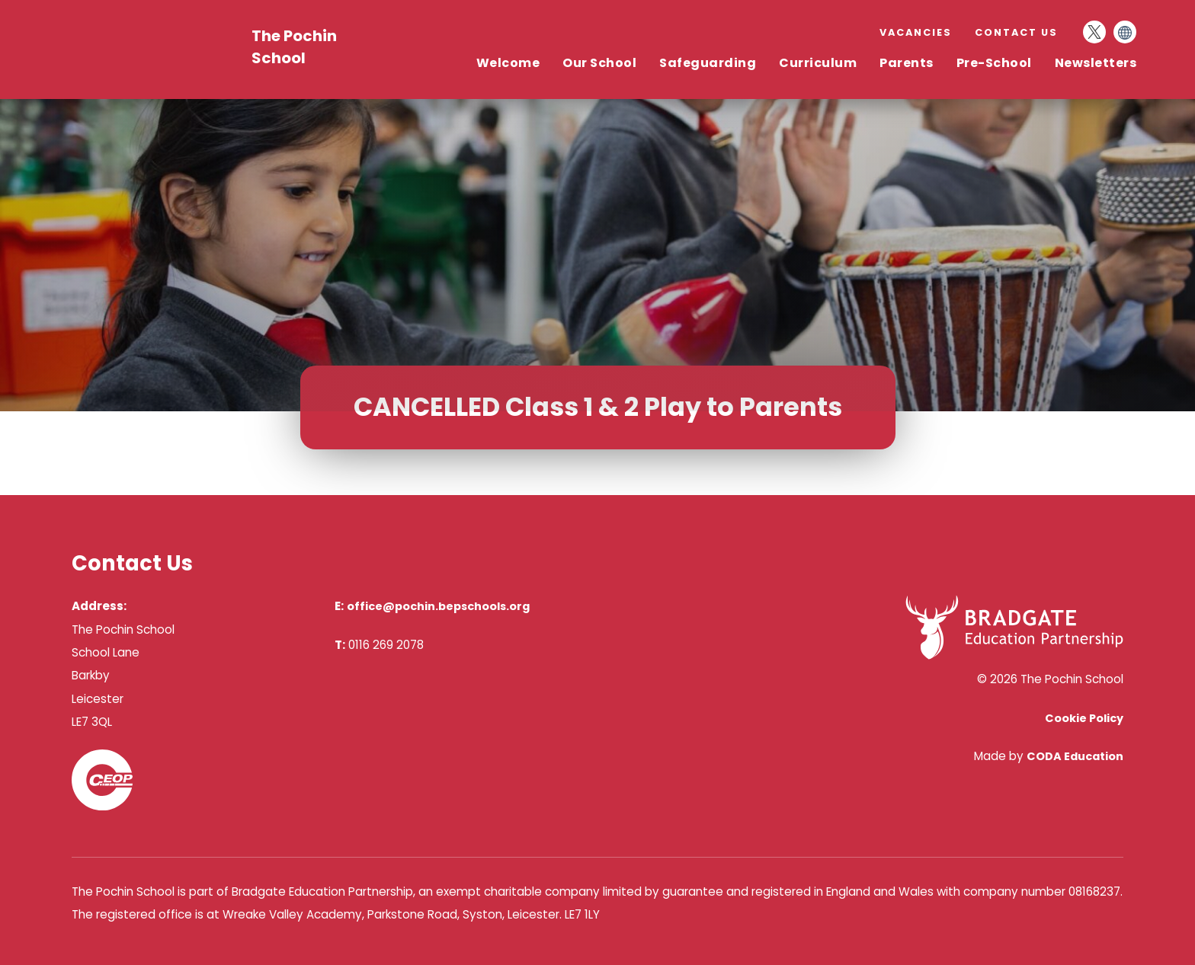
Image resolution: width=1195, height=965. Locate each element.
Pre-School (994, 63)
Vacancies (915, 32)
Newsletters (1096, 63)
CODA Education (1075, 756)
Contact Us (1016, 32)
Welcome (508, 63)
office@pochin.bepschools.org (438, 606)
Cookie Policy (1084, 718)
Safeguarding (707, 63)
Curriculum (818, 63)
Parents (906, 63)
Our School (599, 63)
